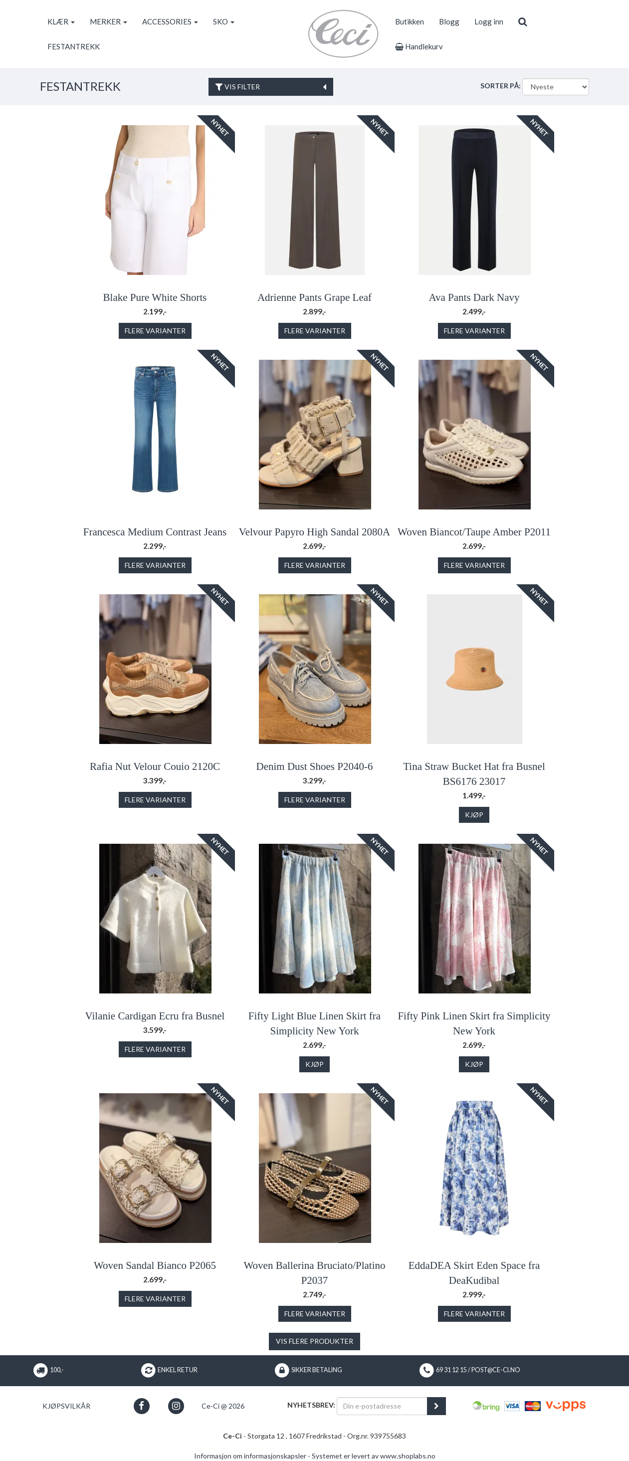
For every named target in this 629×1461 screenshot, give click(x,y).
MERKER (108, 21)
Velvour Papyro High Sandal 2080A (314, 532)
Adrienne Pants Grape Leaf (314, 297)
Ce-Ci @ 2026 (223, 1406)
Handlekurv (419, 46)
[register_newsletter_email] (436, 1406)
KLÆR (61, 21)
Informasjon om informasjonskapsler (250, 1456)
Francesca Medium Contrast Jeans (155, 532)
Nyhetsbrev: (311, 1405)
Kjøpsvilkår (66, 1406)
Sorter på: (500, 85)
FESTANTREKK (73, 46)
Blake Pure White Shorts (155, 297)
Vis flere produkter (314, 1341)
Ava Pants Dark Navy (473, 297)
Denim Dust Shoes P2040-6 (314, 766)
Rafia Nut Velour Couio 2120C (155, 766)
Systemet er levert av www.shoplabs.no (373, 1456)
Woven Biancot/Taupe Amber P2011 (474, 532)
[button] (141, 1406)
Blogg (449, 21)
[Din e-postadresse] (382, 1406)
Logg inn (488, 21)
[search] (522, 21)
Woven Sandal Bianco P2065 (155, 1265)
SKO (223, 21)
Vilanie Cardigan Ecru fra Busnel (155, 1016)
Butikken (409, 21)
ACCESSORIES (170, 21)
